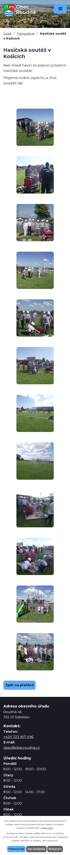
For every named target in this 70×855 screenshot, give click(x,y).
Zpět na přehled (19, 685)
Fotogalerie (26, 33)
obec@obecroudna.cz (21, 748)
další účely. (48, 827)
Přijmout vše (16, 849)
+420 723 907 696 (18, 737)
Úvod (7, 33)
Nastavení (55, 849)
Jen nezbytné (36, 849)
